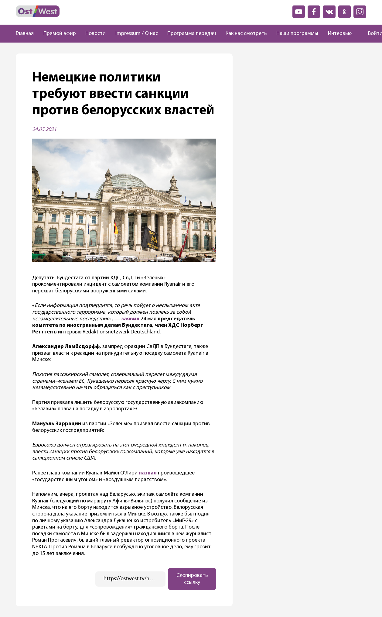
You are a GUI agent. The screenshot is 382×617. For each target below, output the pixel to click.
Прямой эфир (59, 33)
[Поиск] (357, 33)
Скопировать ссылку (192, 579)
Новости (95, 33)
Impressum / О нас (136, 33)
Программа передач (191, 33)
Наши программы (297, 33)
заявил (130, 319)
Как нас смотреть (246, 33)
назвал (148, 473)
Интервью (340, 33)
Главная (25, 33)
